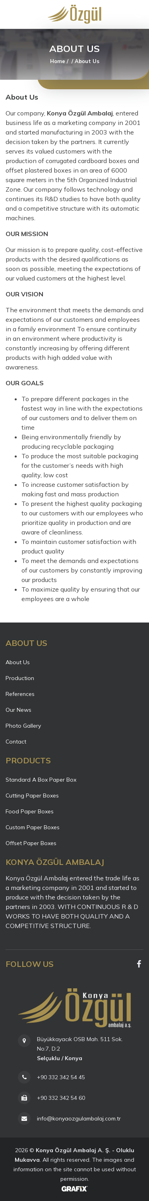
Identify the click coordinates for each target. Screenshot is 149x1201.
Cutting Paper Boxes (32, 795)
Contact (16, 741)
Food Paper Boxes (30, 811)
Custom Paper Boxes (33, 827)
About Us (18, 662)
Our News (18, 709)
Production (20, 678)
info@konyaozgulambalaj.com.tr (79, 1118)
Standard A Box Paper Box (41, 779)
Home (57, 61)
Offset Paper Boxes (31, 843)
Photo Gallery (23, 725)
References (20, 694)
